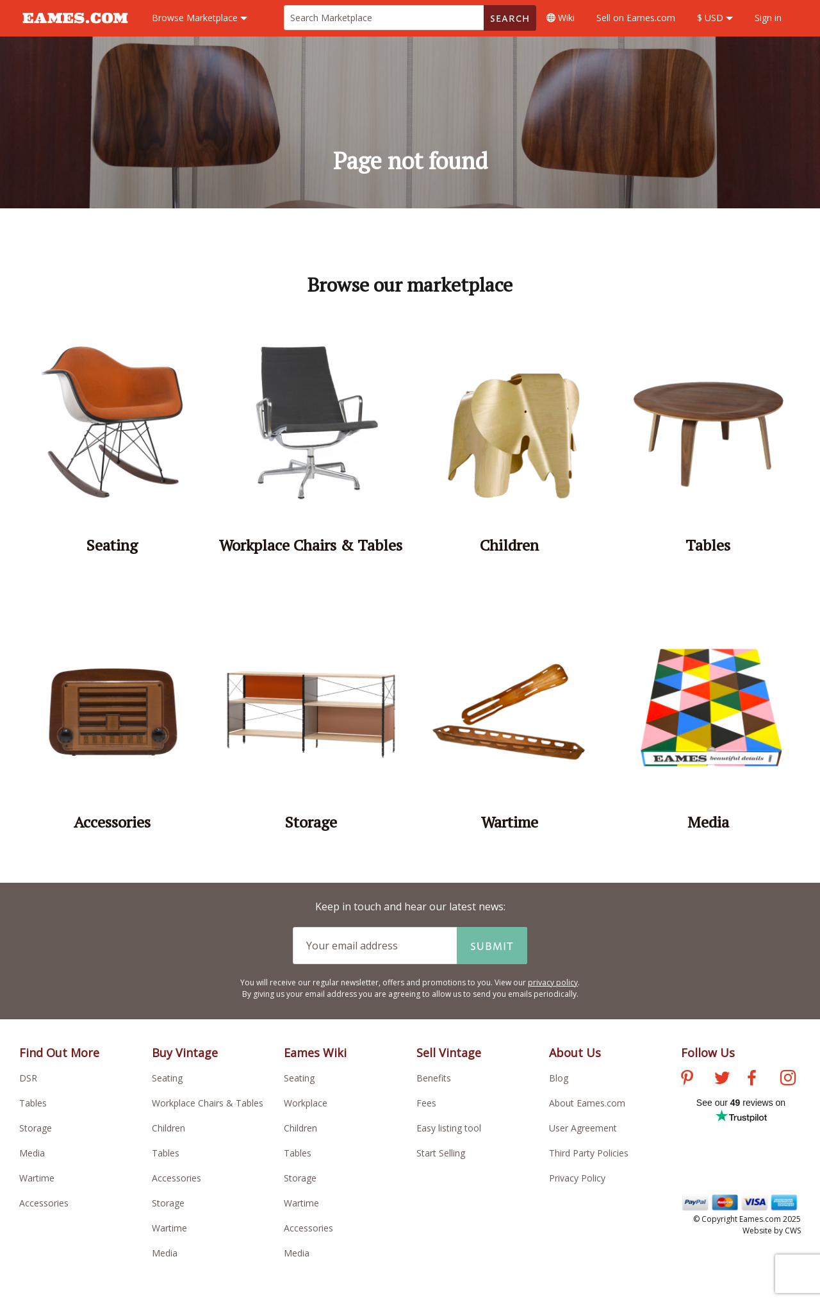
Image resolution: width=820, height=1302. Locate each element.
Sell (635, 18)
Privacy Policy (577, 1178)
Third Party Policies (588, 1153)
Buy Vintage (185, 1052)
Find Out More (59, 1052)
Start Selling (440, 1153)
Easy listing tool (448, 1128)
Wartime (36, 1178)
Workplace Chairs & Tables (207, 1103)
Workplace (305, 1103)
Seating (167, 1078)
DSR (28, 1078)
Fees (426, 1103)
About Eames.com (587, 1103)
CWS (793, 1230)
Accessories (44, 1203)
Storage (35, 1128)
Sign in (768, 18)
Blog (558, 1078)
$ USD (715, 18)
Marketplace (199, 18)
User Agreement (583, 1128)
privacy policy (553, 982)
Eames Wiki (315, 1052)
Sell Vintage (448, 1052)
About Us (575, 1052)
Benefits (433, 1078)
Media (32, 1153)
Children (168, 1128)
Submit (492, 945)
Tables (33, 1103)
